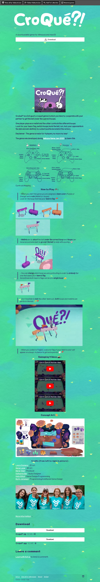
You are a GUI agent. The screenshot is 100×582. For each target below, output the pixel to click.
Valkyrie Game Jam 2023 (53, 138)
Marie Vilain (20, 471)
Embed (46, 577)
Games (18, 579)
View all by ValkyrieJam (28, 577)
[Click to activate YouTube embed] (50, 368)
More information (24, 516)
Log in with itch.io (23, 557)
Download (50, 39)
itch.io (18, 577)
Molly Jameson (22, 479)
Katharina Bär (21, 474)
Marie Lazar (20, 468)
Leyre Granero (22, 465)
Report (40, 577)
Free (27, 579)
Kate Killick (20, 476)
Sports (23, 579)
